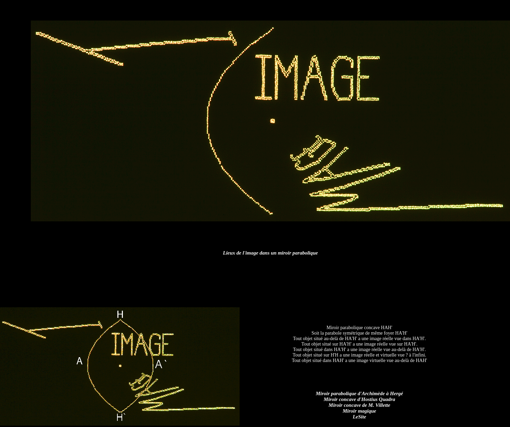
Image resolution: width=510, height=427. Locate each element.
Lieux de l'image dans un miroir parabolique (270, 253)
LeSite (359, 416)
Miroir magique (359, 411)
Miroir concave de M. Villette (359, 405)
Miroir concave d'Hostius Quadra (359, 399)
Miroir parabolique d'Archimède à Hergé (359, 393)
